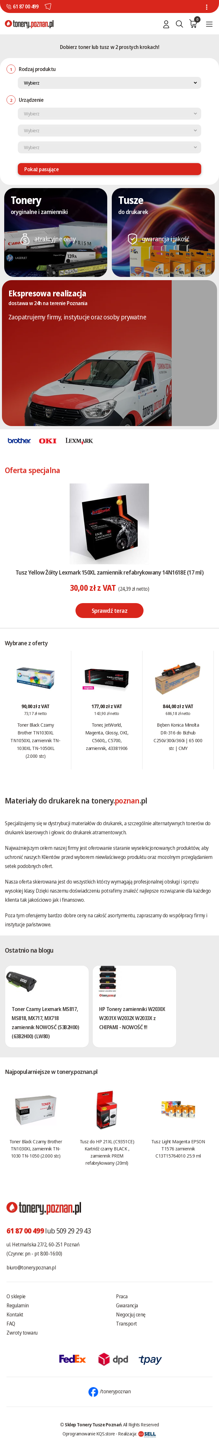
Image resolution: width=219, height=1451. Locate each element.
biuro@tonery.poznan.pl (31, 1267)
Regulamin (17, 1305)
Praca (122, 1296)
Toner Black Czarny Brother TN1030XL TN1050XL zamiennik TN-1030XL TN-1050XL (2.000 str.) (35, 740)
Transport (126, 1323)
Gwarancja (127, 1305)
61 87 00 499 (25, 6)
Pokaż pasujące (41, 169)
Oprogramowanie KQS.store (89, 1433)
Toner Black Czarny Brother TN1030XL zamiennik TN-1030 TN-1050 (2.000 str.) (35, 1148)
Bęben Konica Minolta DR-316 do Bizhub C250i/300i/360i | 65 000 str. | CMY (178, 736)
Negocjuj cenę (130, 1314)
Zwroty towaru (22, 1332)
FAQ (10, 1323)
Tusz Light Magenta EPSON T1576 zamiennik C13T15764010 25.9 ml (178, 1148)
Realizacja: (137, 1433)
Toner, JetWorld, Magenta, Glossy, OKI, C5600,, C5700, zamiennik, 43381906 (107, 736)
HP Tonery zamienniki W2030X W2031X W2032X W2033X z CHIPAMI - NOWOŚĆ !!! (132, 1018)
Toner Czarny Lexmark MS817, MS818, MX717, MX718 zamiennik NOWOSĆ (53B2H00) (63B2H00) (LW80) (45, 1022)
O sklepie (16, 1296)
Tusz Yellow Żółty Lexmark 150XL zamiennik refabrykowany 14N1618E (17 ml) (109, 572)
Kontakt (14, 1314)
